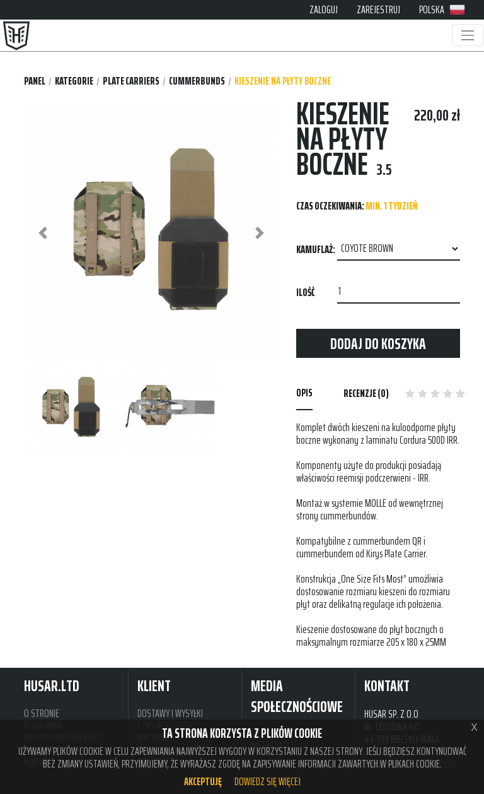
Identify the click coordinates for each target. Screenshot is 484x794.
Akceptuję (203, 781)
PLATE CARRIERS (131, 81)
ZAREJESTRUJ (378, 9)
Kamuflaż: (315, 249)
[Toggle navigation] (467, 35)
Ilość (305, 292)
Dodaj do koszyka (378, 343)
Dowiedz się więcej (267, 781)
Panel (34, 81)
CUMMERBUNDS (197, 81)
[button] (43, 233)
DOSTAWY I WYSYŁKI (170, 714)
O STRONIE (41, 714)
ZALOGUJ (323, 9)
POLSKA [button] (442, 9)
